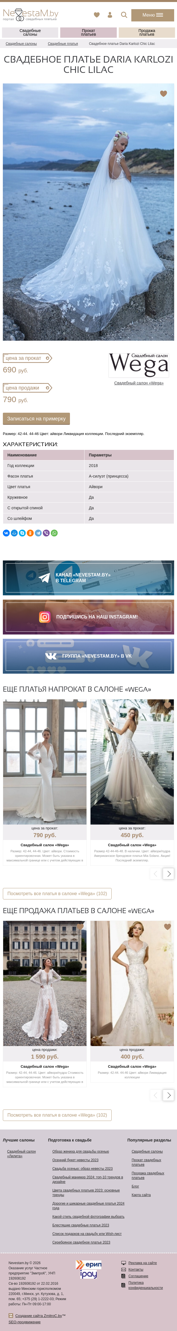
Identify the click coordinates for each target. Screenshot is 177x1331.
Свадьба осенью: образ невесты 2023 (82, 1169)
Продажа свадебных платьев (148, 1175)
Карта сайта (141, 1195)
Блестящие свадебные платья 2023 (80, 1225)
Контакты (135, 1270)
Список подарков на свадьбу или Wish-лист (87, 1234)
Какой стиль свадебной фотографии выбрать (88, 1217)
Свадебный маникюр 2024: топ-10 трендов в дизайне (87, 1179)
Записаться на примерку (36, 419)
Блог (135, 1186)
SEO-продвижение (25, 1322)
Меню (152, 15)
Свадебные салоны (30, 32)
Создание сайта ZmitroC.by (38, 1316)
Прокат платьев (88, 32)
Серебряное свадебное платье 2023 (81, 1242)
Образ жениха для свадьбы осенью (80, 1152)
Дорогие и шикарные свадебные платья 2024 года (88, 1206)
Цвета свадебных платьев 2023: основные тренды (86, 1192)
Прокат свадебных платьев (146, 1162)
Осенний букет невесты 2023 (75, 1160)
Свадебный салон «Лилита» (21, 1154)
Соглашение (138, 1276)
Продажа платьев (146, 32)
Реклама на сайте (142, 1263)
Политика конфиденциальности (145, 1285)
